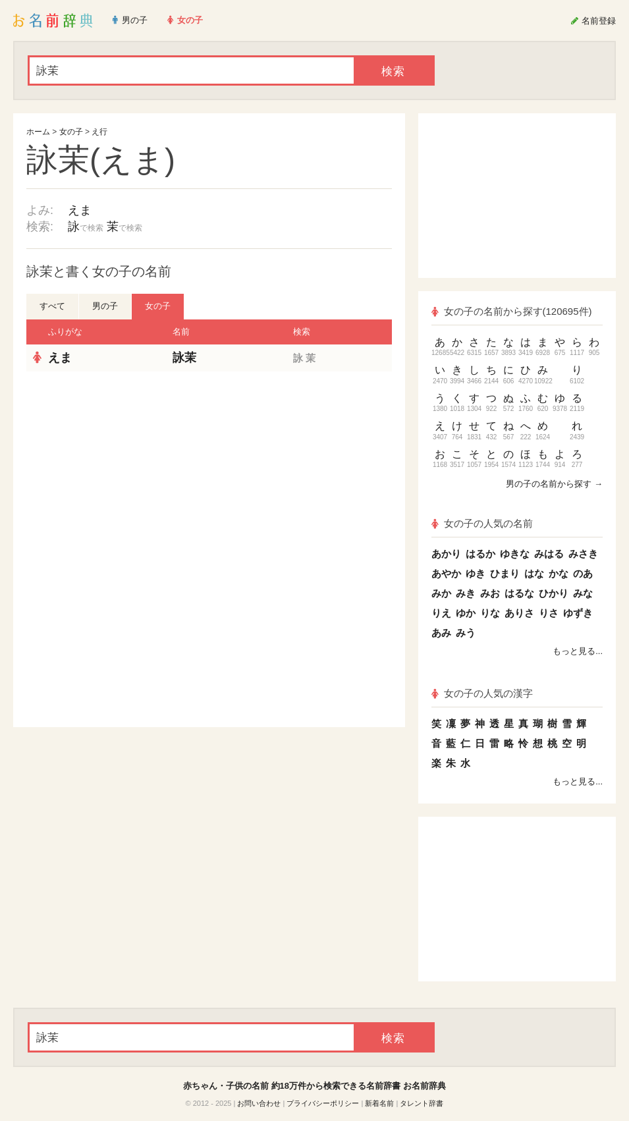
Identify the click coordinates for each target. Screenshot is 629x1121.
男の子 (105, 306)
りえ (441, 612)
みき (466, 593)
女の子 (71, 131)
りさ (549, 612)
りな (490, 612)
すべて (52, 306)
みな (583, 593)
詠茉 (184, 357)
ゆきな (515, 553)
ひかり (553, 593)
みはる (549, 553)
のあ (583, 573)
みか (441, 593)
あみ (441, 632)
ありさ (519, 612)
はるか (480, 553)
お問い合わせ (259, 1103)
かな (558, 573)
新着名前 (379, 1103)
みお (490, 593)
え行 (99, 131)
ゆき (475, 573)
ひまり (505, 573)
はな (534, 573)
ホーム (38, 131)
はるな (519, 593)
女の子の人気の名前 (482, 523)
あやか (446, 573)
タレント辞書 (421, 1103)
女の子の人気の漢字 (482, 693)
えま (80, 210)
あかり (446, 553)
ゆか (466, 612)
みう (466, 632)
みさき (583, 553)
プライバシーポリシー (323, 1103)
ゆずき (578, 612)
